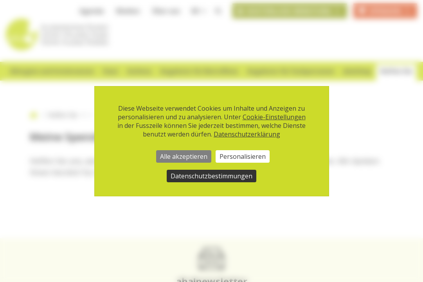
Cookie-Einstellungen (274, 117)
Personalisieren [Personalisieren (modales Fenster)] (243, 156)
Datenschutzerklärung (247, 134)
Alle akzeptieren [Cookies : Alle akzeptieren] (183, 156)
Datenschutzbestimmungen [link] (211, 176)
